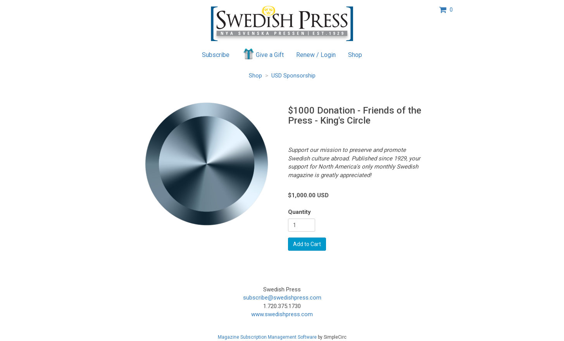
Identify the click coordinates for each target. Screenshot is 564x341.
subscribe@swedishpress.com (282, 297)
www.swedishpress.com (282, 314)
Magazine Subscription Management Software (267, 337)
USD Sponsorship (293, 75)
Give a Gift (263, 54)
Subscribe (215, 55)
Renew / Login (316, 55)
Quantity (299, 211)
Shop (355, 55)
